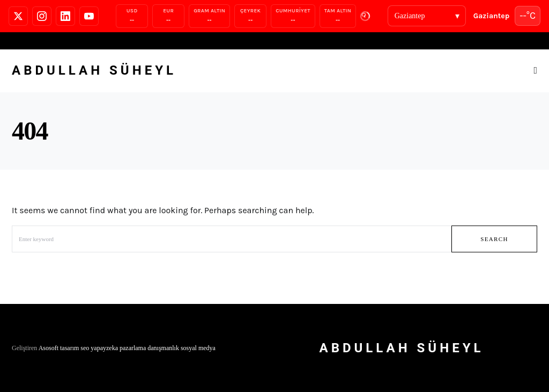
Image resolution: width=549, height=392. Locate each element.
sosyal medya (198, 348)
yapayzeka (104, 348)
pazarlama (133, 348)
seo (84, 348)
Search (494, 239)
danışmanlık (163, 348)
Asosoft (48, 348)
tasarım (69, 348)
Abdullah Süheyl (94, 70)
